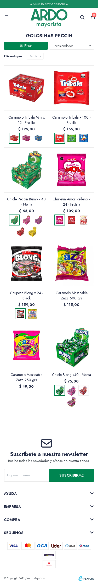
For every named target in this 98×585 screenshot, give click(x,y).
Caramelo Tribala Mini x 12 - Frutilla (26, 120)
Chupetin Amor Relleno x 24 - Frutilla (71, 201)
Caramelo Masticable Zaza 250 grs (26, 377)
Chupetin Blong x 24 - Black (26, 295)
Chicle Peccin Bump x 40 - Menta (26, 201)
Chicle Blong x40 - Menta (71, 374)
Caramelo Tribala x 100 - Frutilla (71, 120)
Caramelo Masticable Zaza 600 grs (72, 295)
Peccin (34, 56)
